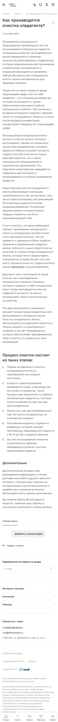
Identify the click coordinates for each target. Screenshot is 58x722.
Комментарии (10, 521)
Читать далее (9, 712)
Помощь (7, 604)
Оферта (32, 661)
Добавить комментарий (29, 533)
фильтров (18, 266)
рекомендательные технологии (18, 681)
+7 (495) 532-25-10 (12, 627)
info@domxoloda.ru (13, 632)
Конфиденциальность (14, 661)
